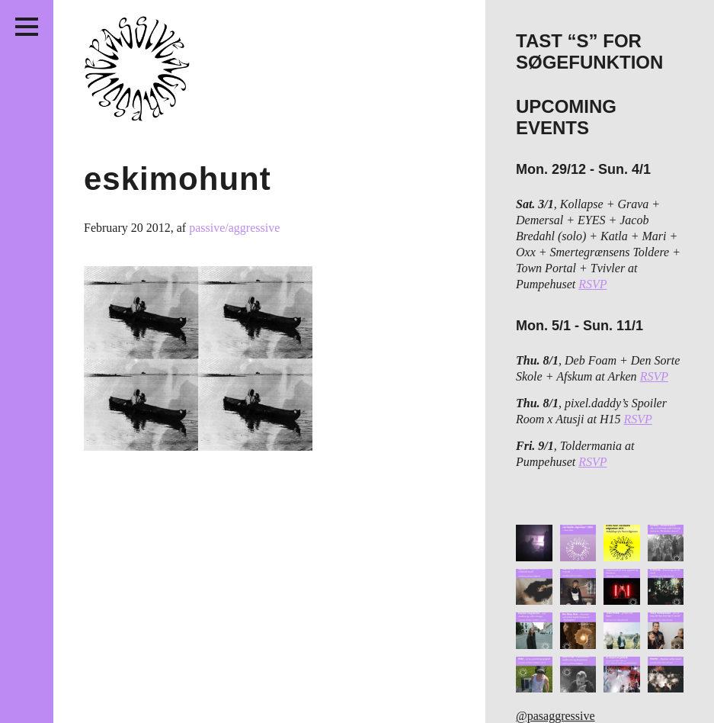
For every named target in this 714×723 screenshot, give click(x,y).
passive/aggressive (234, 227)
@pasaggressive (555, 715)
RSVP (592, 284)
